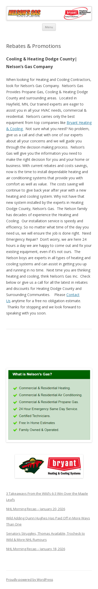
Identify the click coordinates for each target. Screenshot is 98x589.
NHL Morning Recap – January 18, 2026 (35, 548)
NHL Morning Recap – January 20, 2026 (35, 509)
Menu (49, 27)
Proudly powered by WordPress (29, 579)
